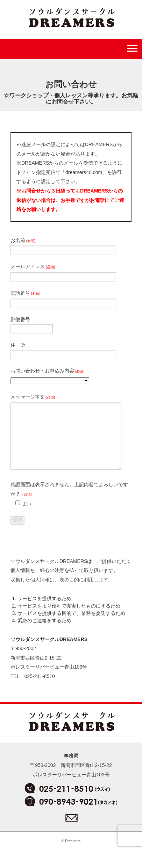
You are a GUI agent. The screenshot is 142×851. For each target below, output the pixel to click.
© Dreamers (71, 841)
